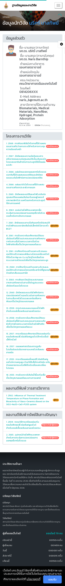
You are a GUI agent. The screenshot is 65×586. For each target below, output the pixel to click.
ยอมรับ (52, 579)
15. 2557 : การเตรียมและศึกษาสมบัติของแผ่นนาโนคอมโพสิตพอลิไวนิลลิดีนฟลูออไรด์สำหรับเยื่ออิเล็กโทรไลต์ (32, 336)
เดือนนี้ (6, 561)
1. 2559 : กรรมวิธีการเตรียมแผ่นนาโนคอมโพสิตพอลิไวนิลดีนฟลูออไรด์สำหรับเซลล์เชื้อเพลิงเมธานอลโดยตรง (32, 424)
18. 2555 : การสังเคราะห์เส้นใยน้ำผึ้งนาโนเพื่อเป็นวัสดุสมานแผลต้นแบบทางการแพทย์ (32, 376)
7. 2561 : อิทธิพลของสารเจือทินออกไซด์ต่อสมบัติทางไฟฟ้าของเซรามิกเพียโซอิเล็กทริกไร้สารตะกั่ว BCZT (32, 225)
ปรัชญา (6, 502)
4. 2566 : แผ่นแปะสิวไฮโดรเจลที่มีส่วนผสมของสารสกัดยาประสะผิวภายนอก (32, 186)
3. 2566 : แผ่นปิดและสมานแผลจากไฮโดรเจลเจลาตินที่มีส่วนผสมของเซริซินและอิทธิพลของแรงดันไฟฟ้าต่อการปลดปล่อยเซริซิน (32, 174)
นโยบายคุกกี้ (33, 579)
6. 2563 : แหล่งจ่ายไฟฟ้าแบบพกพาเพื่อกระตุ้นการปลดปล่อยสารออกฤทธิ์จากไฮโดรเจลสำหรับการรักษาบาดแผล (32, 213)
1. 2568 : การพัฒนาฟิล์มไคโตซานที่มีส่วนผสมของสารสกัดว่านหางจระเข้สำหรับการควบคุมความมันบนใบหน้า (32, 146)
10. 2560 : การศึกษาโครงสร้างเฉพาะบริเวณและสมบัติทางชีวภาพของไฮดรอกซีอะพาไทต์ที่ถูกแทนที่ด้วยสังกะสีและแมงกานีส (32, 270)
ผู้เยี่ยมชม (7, 545)
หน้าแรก (6, 17)
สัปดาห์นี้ (7, 555)
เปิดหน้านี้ (7, 540)
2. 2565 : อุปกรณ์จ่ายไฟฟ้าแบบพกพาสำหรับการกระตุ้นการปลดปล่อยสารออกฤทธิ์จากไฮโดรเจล (32, 437)
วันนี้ (5, 550)
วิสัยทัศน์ (7, 518)
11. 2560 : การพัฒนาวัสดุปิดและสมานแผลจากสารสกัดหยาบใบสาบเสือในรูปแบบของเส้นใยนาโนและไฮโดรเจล (32, 282)
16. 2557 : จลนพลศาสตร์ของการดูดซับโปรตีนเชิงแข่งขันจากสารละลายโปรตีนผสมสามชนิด (32, 349)
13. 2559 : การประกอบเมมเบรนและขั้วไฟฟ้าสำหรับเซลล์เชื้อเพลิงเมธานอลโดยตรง (32, 310)
